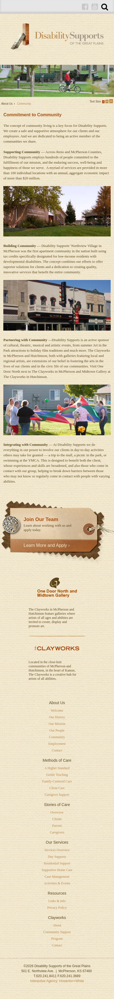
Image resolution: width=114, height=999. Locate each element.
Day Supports (57, 857)
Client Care (57, 788)
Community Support (56, 932)
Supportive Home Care (57, 870)
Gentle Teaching (57, 775)
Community (57, 737)
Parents (57, 826)
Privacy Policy (57, 908)
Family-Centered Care (57, 781)
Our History (57, 717)
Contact (57, 750)
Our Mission (57, 724)
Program (57, 939)
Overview (57, 812)
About (57, 925)
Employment (57, 744)
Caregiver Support (57, 795)
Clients (57, 819)
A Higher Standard (57, 768)
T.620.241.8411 (45, 976)
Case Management (57, 877)
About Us (6, 103)
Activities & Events (57, 883)
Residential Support (57, 863)
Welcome (57, 710)
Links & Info (57, 901)
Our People (56, 730)
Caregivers (57, 832)
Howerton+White (71, 981)
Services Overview (57, 850)
